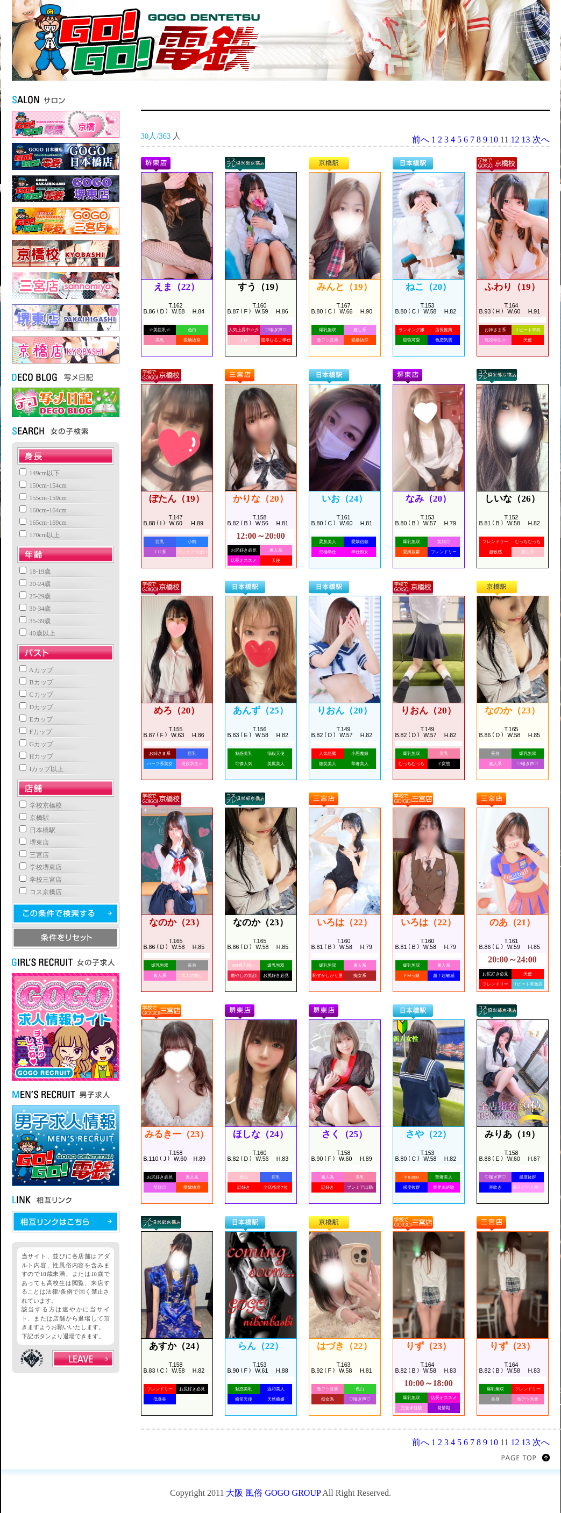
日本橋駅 (37, 830)
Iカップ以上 (41, 769)
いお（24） (344, 499)
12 (515, 139)
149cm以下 (39, 473)
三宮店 (34, 855)
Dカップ (36, 707)
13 (526, 139)
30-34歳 (35, 608)
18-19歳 (35, 571)
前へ (420, 139)
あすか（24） (176, 1346)
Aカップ (36, 670)
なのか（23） (512, 710)
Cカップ (36, 694)
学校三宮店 (40, 879)
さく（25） (344, 1134)
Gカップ (36, 744)
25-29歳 (35, 596)
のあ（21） (512, 922)
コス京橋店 (40, 892)
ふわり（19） (512, 287)
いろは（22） (344, 922)
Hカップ (36, 756)
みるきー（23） (177, 1134)
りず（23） (428, 1346)
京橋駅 (34, 818)
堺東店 (34, 842)
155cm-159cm (43, 498)
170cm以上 (39, 535)
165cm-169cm (43, 522)
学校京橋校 (40, 805)
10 (493, 139)
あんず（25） (260, 710)
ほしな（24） (260, 1134)
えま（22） (177, 287)
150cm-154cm (43, 485)
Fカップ (36, 732)
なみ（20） (428, 499)
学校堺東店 (40, 867)
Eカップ (36, 719)
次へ (541, 139)
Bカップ (36, 682)
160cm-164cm (43, 510)
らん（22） (260, 1346)
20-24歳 (35, 584)
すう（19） (260, 287)
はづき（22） (344, 1346)
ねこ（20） (428, 287)
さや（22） (428, 1134)
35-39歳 (35, 621)
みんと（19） (344, 287)
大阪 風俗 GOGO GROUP (273, 1492)
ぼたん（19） (176, 499)
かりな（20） (260, 499)
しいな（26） (512, 499)
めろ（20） (177, 710)
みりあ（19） (512, 1134)
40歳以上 (37, 633)
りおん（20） (344, 710)
